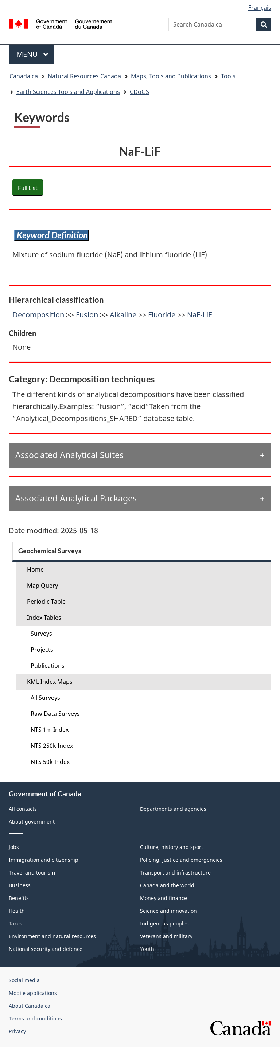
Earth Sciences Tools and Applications (68, 92)
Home (35, 570)
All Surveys (45, 698)
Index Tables (44, 618)
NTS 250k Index (52, 746)
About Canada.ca (29, 1005)
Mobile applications (33, 993)
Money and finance (163, 898)
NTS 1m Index (50, 730)
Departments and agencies (173, 808)
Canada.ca (23, 76)
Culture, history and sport (171, 847)
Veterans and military (166, 936)
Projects (42, 650)
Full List (28, 187)
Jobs (14, 847)
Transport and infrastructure (175, 872)
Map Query (42, 586)
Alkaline (123, 315)
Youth (147, 948)
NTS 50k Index (50, 762)
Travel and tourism (32, 872)
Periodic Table (46, 602)
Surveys (41, 634)
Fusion (87, 315)
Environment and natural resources (52, 936)
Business (20, 885)
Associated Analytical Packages (76, 498)
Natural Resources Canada (84, 76)
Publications (48, 666)
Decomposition (38, 315)
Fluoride (161, 315)
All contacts (23, 808)
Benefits (19, 898)
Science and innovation (168, 910)
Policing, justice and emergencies (181, 859)
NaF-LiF (199, 315)
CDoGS (139, 92)
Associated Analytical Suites (69, 455)
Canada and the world (167, 885)
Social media (24, 980)
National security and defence (45, 948)
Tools (228, 76)
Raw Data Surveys (55, 714)
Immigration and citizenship (43, 859)
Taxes (15, 923)
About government (32, 821)
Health (17, 910)
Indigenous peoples (164, 923)
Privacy (17, 1031)
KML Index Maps (50, 682)
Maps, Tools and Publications (171, 76)
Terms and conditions (35, 1018)
